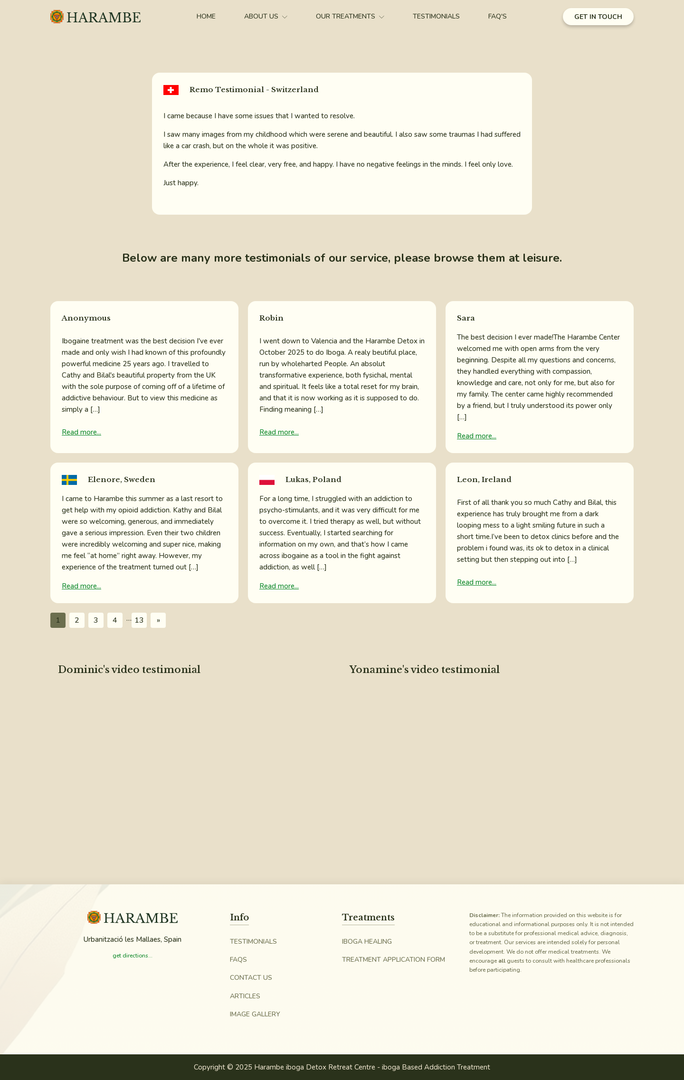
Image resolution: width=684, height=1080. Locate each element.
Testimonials (436, 16)
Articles (245, 996)
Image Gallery (255, 1014)
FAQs (238, 959)
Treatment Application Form (393, 959)
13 (139, 620)
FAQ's (497, 16)
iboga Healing (367, 941)
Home (206, 16)
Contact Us (251, 977)
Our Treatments (350, 16)
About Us (265, 16)
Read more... (81, 432)
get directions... (132, 955)
